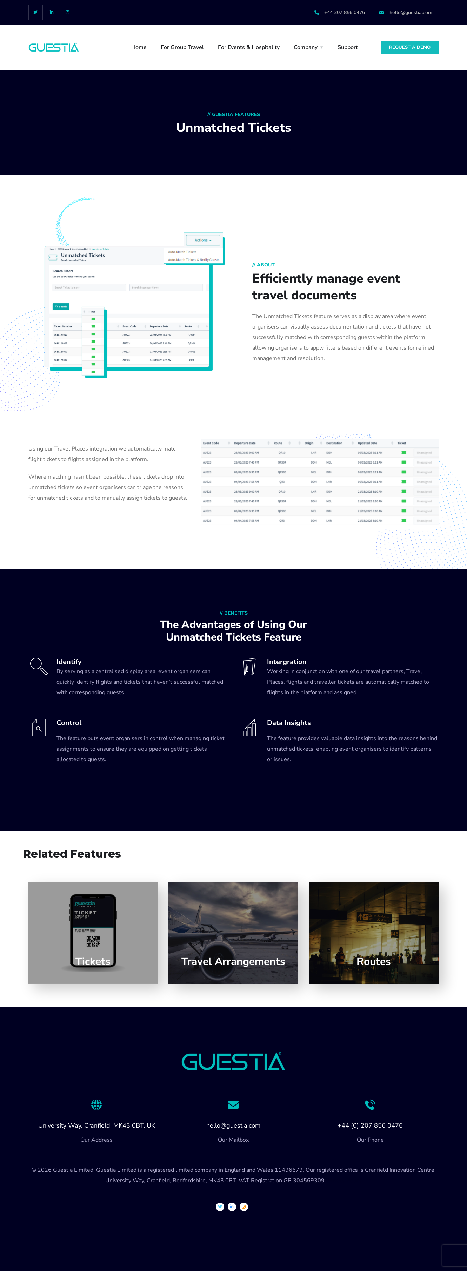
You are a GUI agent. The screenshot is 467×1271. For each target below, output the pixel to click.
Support (348, 47)
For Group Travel (182, 47)
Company (306, 47)
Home (139, 47)
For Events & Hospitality (249, 47)
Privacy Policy (344, 1180)
